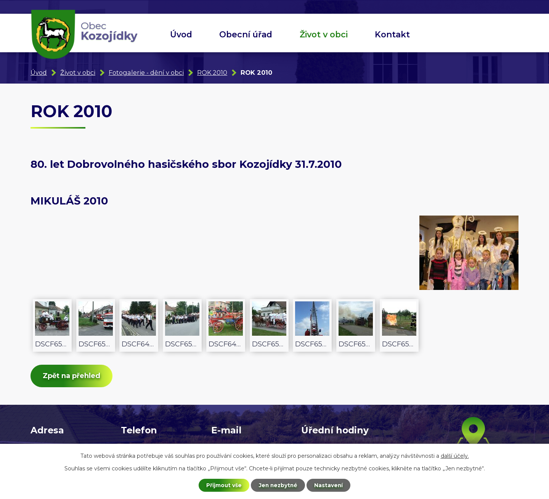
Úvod (181, 34)
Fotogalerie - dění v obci (146, 72)
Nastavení (330, 484)
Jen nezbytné (278, 484)
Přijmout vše (223, 484)
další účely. (455, 455)
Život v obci (324, 34)
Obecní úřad (245, 34)
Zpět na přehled (73, 376)
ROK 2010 (212, 72)
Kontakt (392, 34)
